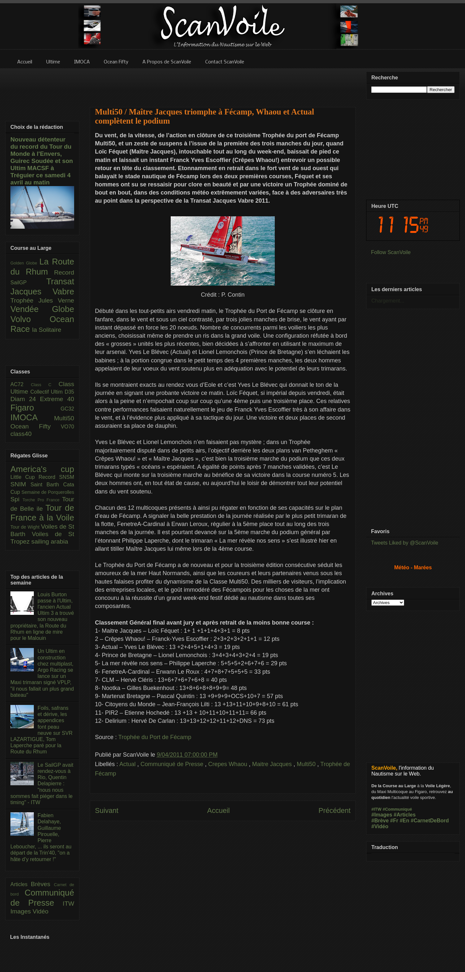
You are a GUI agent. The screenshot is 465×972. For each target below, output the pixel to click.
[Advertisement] (223, 83)
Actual (128, 764)
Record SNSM (56, 477)
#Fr (394, 820)
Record (64, 272)
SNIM (20, 484)
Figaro (35, 407)
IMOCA (32, 417)
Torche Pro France (42, 499)
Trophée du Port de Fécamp (154, 737)
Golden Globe (24, 263)
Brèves (42, 884)
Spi (16, 499)
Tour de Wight (25, 527)
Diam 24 (25, 399)
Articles (20, 884)
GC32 (67, 409)
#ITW (376, 809)
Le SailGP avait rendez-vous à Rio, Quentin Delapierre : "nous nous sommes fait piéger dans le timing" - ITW (41, 783)
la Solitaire (46, 329)
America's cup (42, 469)
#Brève (380, 820)
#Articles (405, 814)
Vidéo (40, 911)
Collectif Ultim (47, 392)
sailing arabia (49, 541)
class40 (21, 433)
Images (21, 911)
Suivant (106, 810)
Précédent (335, 810)
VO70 (67, 426)
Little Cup (24, 477)
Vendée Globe (42, 309)
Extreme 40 (57, 399)
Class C (45, 384)
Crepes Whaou (228, 764)
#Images (381, 814)
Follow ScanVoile (391, 252)
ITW (68, 903)
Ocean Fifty (35, 426)
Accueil (218, 810)
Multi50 (307, 764)
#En (404, 820)
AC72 (20, 384)
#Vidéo (379, 826)
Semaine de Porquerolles (47, 492)
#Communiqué (397, 809)
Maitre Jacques (272, 764)
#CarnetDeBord (430, 820)
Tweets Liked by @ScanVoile (404, 543)
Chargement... (387, 301)
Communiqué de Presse (172, 764)
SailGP (28, 282)
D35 (69, 392)
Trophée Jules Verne (42, 300)
